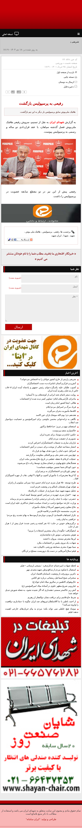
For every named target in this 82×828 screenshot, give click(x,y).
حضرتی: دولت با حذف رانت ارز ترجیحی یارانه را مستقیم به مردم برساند (43, 499)
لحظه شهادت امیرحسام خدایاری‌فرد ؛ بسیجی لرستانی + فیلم (48, 566)
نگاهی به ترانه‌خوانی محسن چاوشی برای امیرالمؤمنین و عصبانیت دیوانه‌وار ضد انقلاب (41, 421)
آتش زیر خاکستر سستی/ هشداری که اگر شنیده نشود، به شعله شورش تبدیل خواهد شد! (41, 591)
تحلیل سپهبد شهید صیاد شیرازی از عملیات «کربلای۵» (52, 491)
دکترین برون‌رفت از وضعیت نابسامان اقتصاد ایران (53, 574)
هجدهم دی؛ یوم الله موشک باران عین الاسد (56, 415)
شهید (72, 235)
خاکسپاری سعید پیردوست (64, 430)
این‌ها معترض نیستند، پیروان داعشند (59, 539)
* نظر (75, 296)
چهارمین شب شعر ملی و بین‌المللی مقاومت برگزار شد (51, 455)
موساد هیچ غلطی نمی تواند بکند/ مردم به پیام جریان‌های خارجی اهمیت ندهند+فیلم (41, 610)
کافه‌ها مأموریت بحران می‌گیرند (61, 411)
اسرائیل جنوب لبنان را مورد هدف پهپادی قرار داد (54, 451)
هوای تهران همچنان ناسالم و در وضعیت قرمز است (53, 487)
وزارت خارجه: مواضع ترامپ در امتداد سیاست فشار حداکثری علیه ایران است (40, 503)
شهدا (65, 235)
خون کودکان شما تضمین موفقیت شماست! (56, 467)
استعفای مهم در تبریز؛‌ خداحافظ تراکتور (58, 426)
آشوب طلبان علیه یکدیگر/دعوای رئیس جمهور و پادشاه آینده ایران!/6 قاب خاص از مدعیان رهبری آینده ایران (41, 389)
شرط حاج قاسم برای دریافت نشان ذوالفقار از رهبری (52, 597)
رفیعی (56, 231)
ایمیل (75, 286)
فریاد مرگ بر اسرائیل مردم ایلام (61, 407)
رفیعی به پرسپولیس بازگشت (41, 104)
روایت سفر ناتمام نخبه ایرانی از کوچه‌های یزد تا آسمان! (51, 395)
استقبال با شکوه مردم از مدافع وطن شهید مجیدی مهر (51, 570)
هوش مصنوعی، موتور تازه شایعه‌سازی (58, 535)
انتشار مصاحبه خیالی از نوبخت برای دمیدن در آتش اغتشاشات (48, 447)
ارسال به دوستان (68, 82)
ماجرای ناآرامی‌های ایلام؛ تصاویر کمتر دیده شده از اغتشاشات (48, 399)
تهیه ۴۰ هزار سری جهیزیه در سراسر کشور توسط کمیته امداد (48, 495)
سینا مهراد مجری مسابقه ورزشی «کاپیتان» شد (54, 547)
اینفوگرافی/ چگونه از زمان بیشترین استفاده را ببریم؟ (52, 531)
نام (76, 276)
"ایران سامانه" (33, 819)
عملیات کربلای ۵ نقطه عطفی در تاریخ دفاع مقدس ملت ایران (47, 459)
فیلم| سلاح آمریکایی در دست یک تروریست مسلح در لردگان (49, 551)
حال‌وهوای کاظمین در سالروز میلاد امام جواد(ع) (54, 582)
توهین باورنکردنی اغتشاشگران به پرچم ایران (55, 471)
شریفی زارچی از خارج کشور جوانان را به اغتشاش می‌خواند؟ (48, 379)
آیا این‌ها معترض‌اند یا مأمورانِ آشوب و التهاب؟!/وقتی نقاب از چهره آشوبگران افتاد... (41, 477)
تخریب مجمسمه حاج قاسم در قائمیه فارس (56, 511)
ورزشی (58, 63)
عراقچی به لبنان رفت (66, 519)
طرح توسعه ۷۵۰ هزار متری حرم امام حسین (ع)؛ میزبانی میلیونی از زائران (42, 483)
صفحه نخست (70, 63)
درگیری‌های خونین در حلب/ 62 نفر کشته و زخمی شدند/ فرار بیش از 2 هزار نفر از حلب (41, 525)
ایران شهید (56, 235)
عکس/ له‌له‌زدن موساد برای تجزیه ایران (58, 435)
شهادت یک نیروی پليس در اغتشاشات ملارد (56, 543)
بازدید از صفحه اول (67, 72)
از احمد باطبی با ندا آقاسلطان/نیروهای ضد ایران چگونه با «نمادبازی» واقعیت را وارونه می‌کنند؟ (41, 603)
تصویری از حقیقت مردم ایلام (62, 439)
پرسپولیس (47, 231)
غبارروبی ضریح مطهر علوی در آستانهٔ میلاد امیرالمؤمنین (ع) (49, 586)
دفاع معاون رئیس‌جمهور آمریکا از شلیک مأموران (54, 507)
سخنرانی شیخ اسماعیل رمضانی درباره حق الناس (53, 578)
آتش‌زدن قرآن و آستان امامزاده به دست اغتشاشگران (51, 383)
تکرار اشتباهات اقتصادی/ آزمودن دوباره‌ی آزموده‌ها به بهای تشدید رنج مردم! (41, 515)
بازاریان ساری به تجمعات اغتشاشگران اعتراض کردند (52, 443)
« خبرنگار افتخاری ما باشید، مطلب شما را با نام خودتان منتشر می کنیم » (41, 256)
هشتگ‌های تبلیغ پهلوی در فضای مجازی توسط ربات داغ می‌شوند (46, 463)
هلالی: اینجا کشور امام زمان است (60, 403)
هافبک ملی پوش (33, 231)
